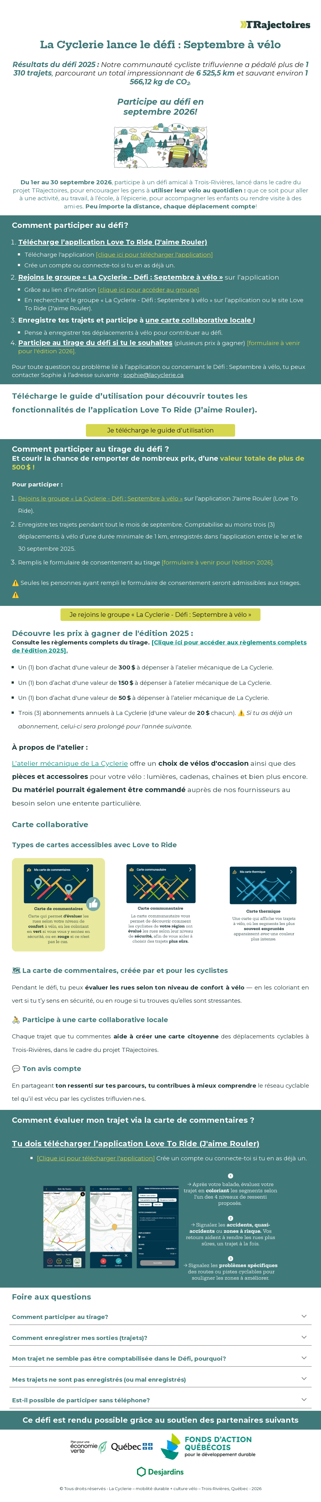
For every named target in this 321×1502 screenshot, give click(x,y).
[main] (160, 44)
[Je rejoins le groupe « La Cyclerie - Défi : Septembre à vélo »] (160, 615)
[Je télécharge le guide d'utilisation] (160, 430)
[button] (304, 1316)
